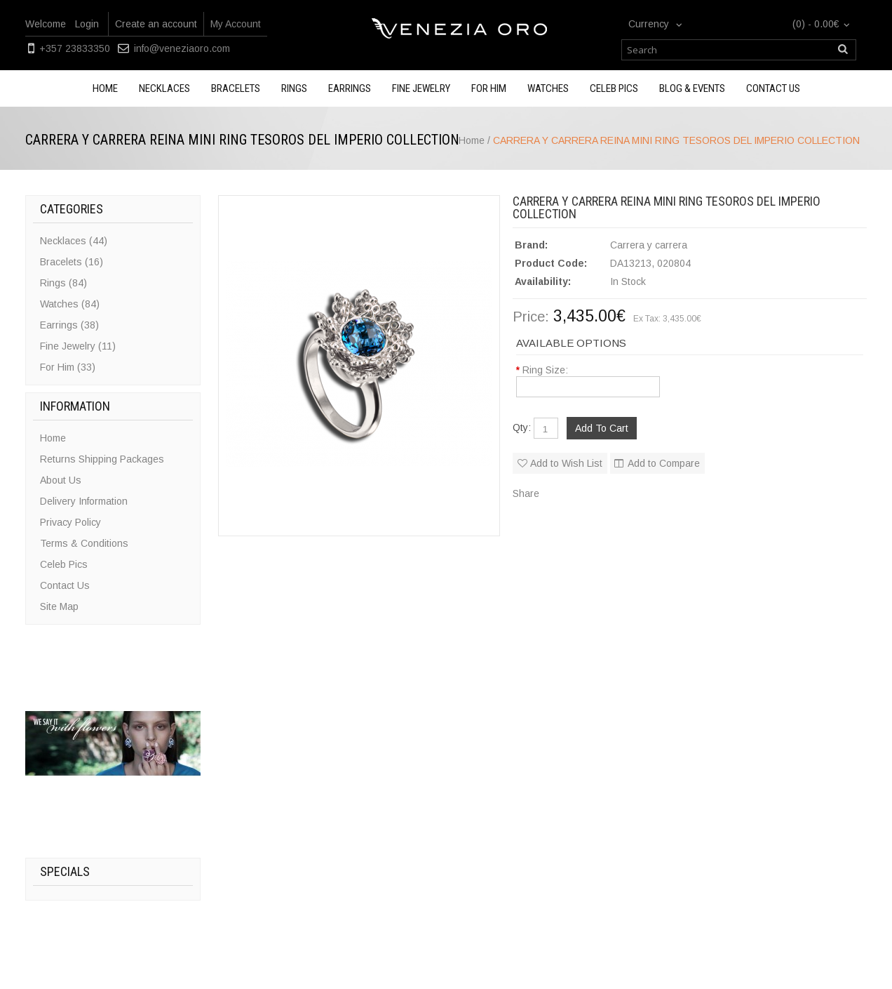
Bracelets (235, 88)
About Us (60, 480)
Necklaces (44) (73, 240)
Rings (294, 88)
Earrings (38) (69, 325)
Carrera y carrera (648, 245)
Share (526, 493)
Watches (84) (70, 304)
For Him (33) (67, 367)
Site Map (59, 606)
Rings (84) (63, 282)
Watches (548, 88)
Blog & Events (692, 88)
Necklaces (164, 88)
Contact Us (65, 585)
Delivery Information (84, 501)
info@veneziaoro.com (182, 48)
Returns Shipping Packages (102, 459)
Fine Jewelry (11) (78, 346)
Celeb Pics (614, 88)
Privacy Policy (70, 522)
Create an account (156, 23)
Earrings (349, 88)
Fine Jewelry (421, 88)
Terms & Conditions (84, 543)
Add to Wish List (566, 463)
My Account (235, 23)
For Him (488, 88)
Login (87, 23)
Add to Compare (664, 463)
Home (105, 88)
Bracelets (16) (71, 261)
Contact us (773, 88)
